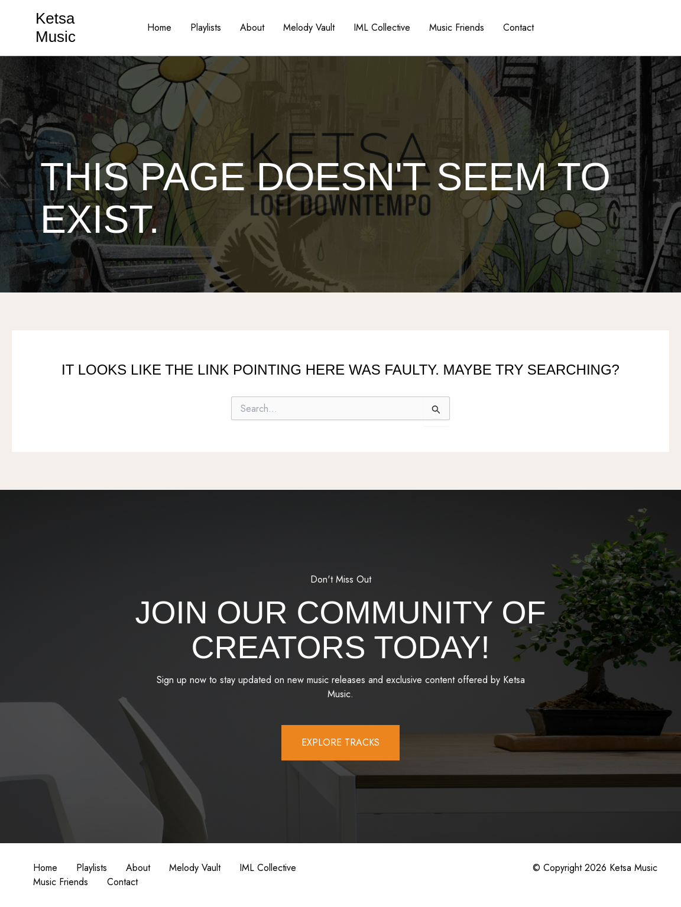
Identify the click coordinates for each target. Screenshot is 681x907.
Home (159, 27)
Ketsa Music (55, 27)
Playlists (205, 27)
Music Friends (456, 27)
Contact (518, 27)
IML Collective (382, 27)
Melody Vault (309, 27)
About (252, 27)
